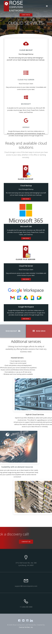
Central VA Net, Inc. (26, 627)
